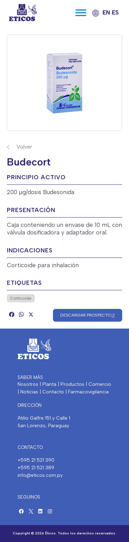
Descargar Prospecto (87, 315)
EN (106, 12)
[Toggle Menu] (80, 12)
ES (115, 12)
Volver (24, 146)
